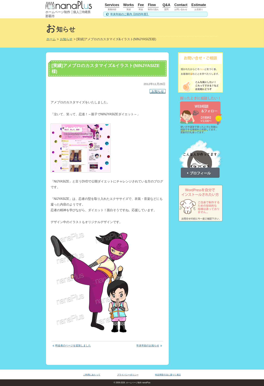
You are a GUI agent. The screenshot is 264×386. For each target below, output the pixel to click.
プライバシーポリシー (128, 374)
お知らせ (157, 91)
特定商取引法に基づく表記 (168, 374)
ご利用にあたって (91, 374)
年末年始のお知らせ (147, 345)
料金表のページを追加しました (73, 345)
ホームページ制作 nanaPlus (137, 383)
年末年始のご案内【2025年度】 (129, 14)
